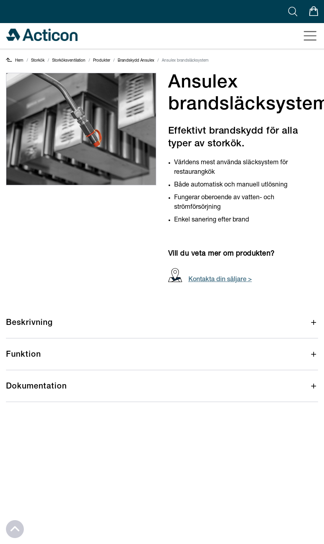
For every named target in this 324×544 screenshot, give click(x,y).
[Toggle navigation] (307, 35)
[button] (162, 328)
